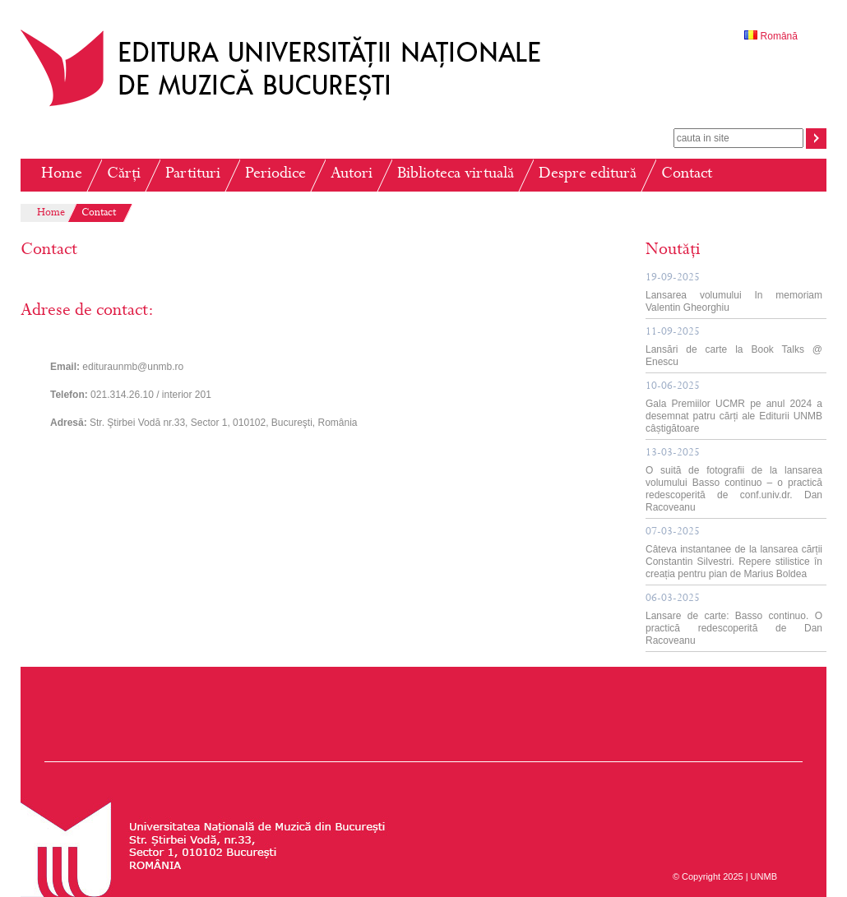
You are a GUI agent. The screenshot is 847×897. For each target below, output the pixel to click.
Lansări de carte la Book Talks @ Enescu (734, 347)
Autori (352, 174)
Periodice (275, 174)
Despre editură (587, 174)
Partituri (192, 174)
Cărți (124, 174)
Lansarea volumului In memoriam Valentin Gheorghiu (734, 293)
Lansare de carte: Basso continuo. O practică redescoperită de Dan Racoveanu (734, 620)
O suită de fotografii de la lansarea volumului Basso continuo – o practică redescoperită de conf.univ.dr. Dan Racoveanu (734, 480)
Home (61, 174)
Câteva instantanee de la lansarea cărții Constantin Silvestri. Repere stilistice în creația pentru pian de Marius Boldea (734, 553)
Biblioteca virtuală (455, 174)
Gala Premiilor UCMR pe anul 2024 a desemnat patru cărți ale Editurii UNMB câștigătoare (734, 407)
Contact (686, 174)
